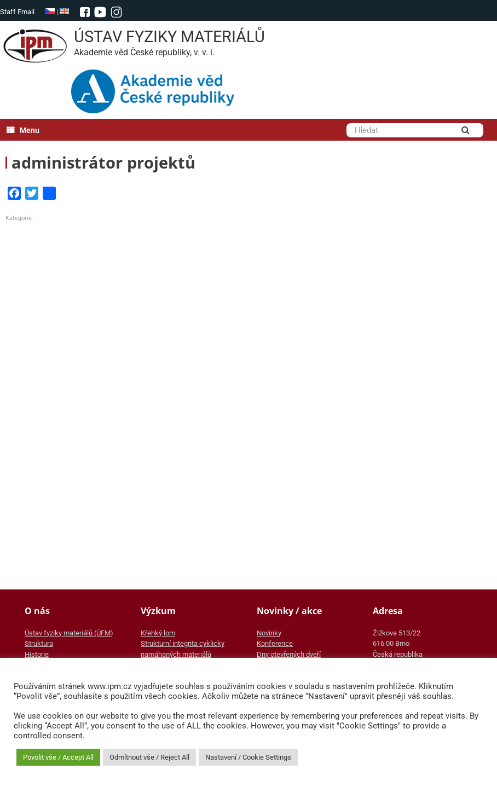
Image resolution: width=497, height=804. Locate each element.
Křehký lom (158, 633)
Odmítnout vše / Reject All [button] (149, 757)
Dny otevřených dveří (289, 654)
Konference (275, 643)
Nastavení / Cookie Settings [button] (248, 757)
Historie (37, 654)
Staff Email (17, 12)
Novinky (269, 633)
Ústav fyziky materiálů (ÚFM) (69, 633)
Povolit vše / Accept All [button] (58, 757)
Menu (23, 130)
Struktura (39, 643)
